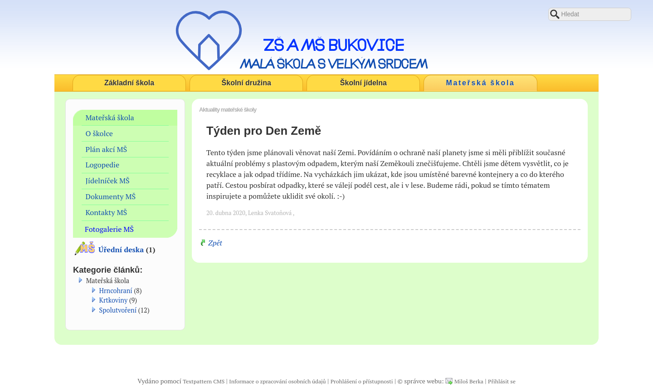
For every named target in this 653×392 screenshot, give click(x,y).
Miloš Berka (468, 381)
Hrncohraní (115, 290)
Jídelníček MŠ (108, 181)
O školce (99, 133)
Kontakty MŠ (106, 212)
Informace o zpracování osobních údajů (277, 381)
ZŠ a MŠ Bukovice (333, 45)
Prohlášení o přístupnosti (362, 381)
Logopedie (103, 165)
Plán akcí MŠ (106, 149)
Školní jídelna (363, 83)
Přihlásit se (502, 381)
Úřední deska (121, 250)
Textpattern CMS (203, 381)
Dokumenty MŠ (111, 196)
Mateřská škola (480, 83)
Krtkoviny (113, 300)
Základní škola (129, 83)
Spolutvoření (117, 310)
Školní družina (246, 83)
